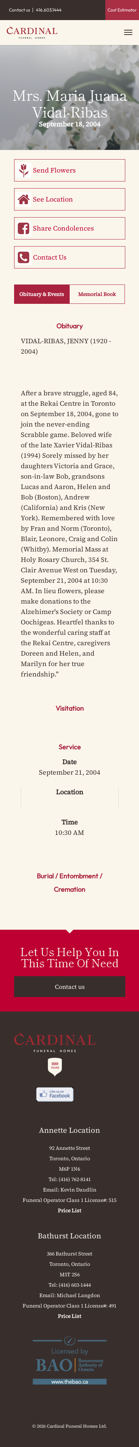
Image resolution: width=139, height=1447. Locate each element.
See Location (53, 199)
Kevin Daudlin (78, 1189)
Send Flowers (54, 170)
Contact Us (49, 257)
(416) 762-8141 (75, 1179)
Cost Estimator (122, 10)
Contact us (19, 10)
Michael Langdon (78, 1295)
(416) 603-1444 (75, 1285)
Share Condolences (63, 228)
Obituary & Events (41, 294)
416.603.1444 (49, 10)
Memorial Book (97, 294)
